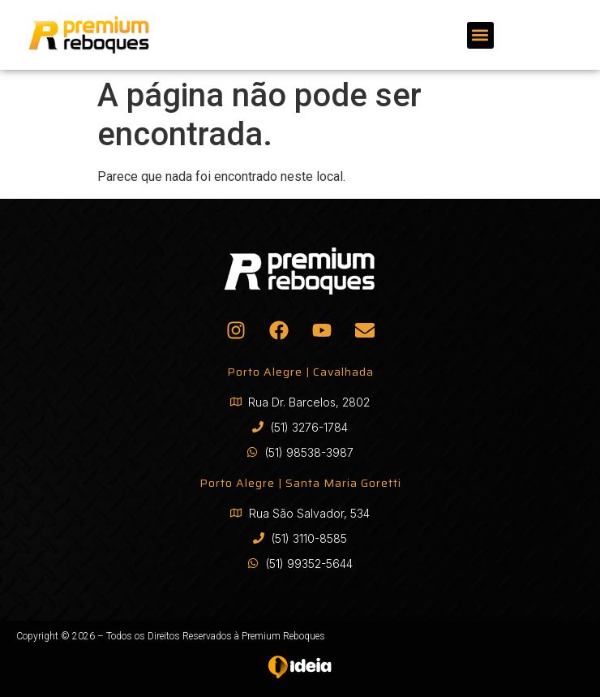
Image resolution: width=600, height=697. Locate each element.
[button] (480, 35)
